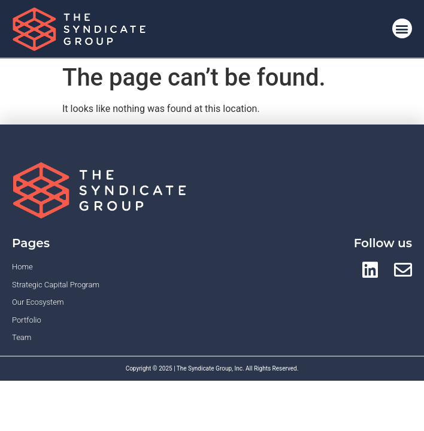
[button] (402, 28)
